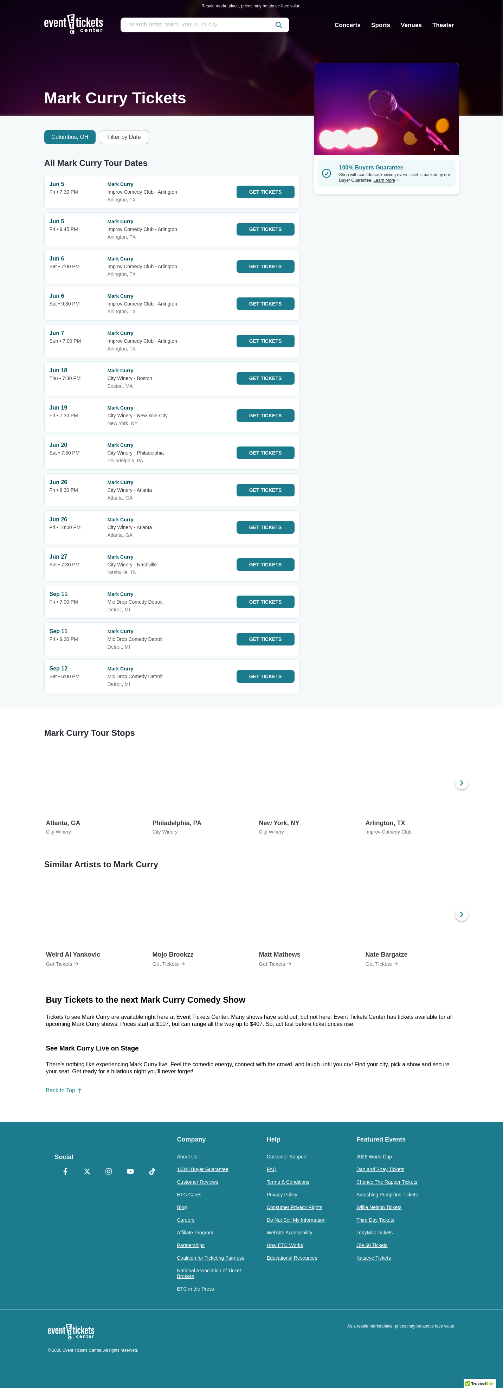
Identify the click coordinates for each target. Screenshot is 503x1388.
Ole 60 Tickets (372, 1245)
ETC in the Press (195, 1289)
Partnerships (191, 1245)
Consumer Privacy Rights (294, 1207)
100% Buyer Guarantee (202, 1169)
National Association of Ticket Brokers (209, 1273)
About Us (187, 1156)
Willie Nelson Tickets (378, 1207)
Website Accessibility (289, 1232)
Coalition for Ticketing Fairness (210, 1258)
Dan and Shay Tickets (380, 1169)
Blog (182, 1207)
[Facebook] (66, 1172)
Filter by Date (124, 137)
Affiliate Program (195, 1232)
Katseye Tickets (373, 1258)
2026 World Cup (374, 1156)
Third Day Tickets (375, 1220)
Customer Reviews (197, 1182)
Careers (186, 1220)
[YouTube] (130, 1172)
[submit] (279, 25)
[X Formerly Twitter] (87, 1172)
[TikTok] (152, 1172)
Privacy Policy (282, 1194)
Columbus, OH (70, 137)
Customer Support (287, 1156)
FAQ (272, 1169)
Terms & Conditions (288, 1182)
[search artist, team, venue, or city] (205, 25)
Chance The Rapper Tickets (386, 1182)
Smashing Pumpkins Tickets (387, 1194)
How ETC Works (285, 1245)
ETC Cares (189, 1194)
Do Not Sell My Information (296, 1220)
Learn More (386, 180)
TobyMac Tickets (374, 1232)
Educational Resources (292, 1258)
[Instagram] (109, 1172)
